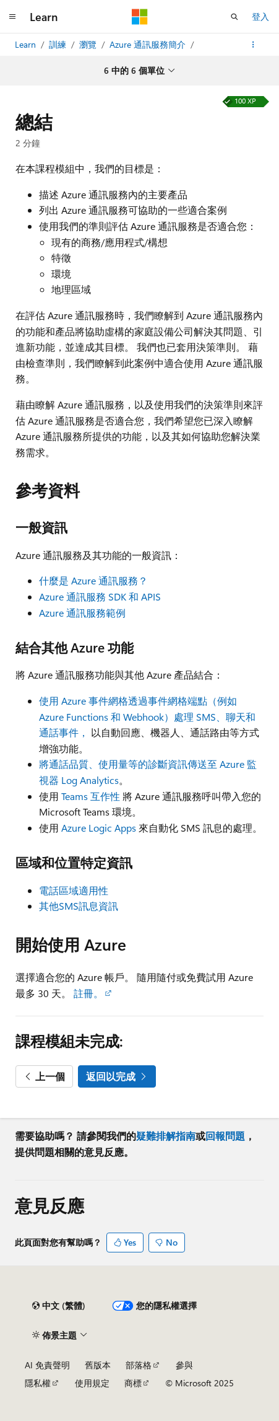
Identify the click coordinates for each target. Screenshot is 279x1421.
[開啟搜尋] (234, 17)
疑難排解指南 (165, 1135)
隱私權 (38, 1383)
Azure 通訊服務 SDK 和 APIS (100, 596)
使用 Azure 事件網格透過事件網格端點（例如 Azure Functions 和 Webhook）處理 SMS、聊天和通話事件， (147, 716)
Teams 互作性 (90, 796)
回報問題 (225, 1135)
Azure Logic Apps (98, 827)
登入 (260, 16)
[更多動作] (253, 45)
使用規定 (92, 1383)
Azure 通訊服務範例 (82, 612)
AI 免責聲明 (47, 1365)
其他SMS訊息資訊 (78, 905)
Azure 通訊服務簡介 (148, 44)
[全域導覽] (12, 17)
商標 (133, 1383)
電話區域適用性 (73, 890)
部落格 (139, 1365)
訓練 (59, 44)
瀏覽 (89, 44)
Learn (26, 44)
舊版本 (98, 1365)
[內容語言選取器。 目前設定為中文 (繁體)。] (59, 1306)
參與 (184, 1365)
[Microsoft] (140, 17)
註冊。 (88, 993)
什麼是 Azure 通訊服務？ (93, 580)
